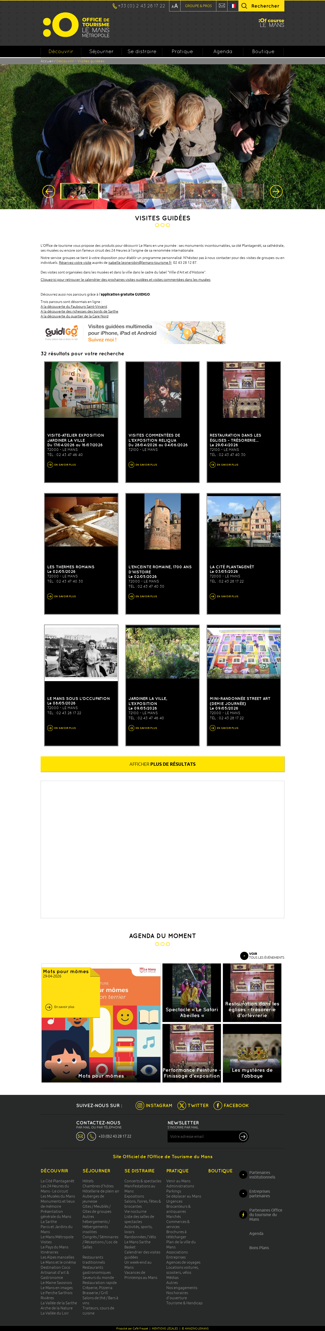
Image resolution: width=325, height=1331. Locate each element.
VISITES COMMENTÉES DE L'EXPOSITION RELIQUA (154, 437)
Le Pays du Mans (54, 1247)
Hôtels (88, 1181)
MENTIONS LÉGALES (165, 1328)
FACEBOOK (236, 1105)
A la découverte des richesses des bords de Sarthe (79, 311)
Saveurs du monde (98, 1277)
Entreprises (176, 1257)
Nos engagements (181, 1288)
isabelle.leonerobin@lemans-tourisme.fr (140, 263)
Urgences (174, 1201)
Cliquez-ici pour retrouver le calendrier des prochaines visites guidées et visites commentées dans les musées (125, 280)
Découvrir (61, 53)
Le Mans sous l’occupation (78, 698)
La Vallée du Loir (55, 1313)
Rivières (47, 1298)
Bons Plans (259, 1247)
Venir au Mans (178, 1181)
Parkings (173, 1191)
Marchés (173, 1216)
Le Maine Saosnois (56, 1282)
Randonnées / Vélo (140, 1237)
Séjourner (101, 51)
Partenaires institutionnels (262, 1174)
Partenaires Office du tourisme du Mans (265, 1214)
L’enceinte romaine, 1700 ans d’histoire (160, 569)
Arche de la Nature (57, 1308)
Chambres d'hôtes (98, 1186)
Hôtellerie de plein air (101, 1191)
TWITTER (198, 1105)
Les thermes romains (70, 566)
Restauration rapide (100, 1282)
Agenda (222, 51)
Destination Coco (55, 1267)
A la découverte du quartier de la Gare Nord (74, 316)
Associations (177, 1252)
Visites (46, 1242)
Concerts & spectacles (142, 1181)
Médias (172, 1277)
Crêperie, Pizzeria (97, 1288)
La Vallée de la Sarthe (59, 1303)
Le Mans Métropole (57, 1237)
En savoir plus (64, 1006)
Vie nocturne (135, 1211)
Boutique (263, 51)
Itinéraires (49, 1252)
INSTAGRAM (159, 1105)
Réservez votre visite (75, 263)
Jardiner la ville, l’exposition (147, 701)
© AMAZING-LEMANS (195, 1328)
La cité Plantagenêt (232, 566)
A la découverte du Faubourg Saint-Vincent (74, 306)
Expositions (134, 1196)
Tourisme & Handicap (184, 1303)
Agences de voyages (183, 1262)
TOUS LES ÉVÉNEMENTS (266, 955)
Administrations (180, 1186)
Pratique (182, 51)
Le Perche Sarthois (56, 1293)
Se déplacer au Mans (183, 1196)
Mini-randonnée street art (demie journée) (240, 701)
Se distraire (141, 51)
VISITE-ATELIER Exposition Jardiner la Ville (75, 437)
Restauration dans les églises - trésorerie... (235, 437)
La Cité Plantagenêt (57, 1181)
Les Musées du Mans (58, 1196)
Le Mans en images (57, 1288)
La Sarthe (49, 1221)
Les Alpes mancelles (57, 1257)
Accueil (47, 61)
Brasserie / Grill (95, 1293)
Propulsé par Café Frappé (132, 1328)
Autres (172, 1282)
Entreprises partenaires (259, 1193)
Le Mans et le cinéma (58, 1262)
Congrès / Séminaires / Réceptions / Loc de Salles (100, 1242)
